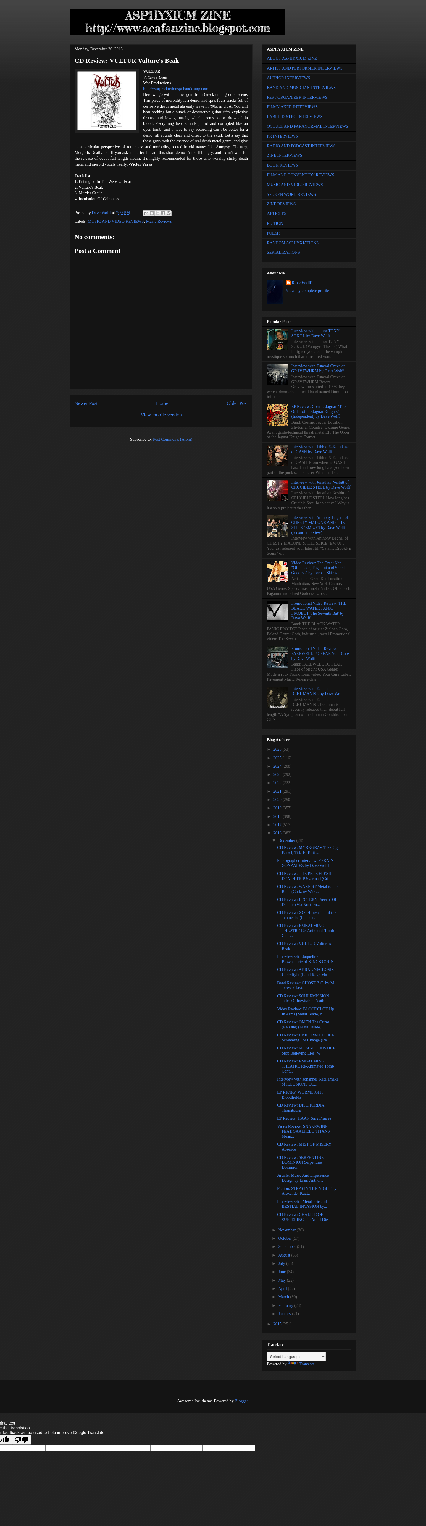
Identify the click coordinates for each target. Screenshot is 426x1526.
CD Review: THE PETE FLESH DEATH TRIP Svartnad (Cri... (304, 876)
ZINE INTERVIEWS (284, 155)
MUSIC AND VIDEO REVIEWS (116, 221)
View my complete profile (307, 290)
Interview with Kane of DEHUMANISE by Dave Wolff (317, 691)
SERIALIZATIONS (283, 252)
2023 (278, 774)
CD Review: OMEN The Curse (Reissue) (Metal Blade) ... (303, 1024)
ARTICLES (276, 213)
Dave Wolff (302, 282)
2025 (278, 758)
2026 (278, 749)
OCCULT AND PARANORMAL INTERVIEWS (307, 126)
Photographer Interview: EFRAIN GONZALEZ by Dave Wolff (305, 863)
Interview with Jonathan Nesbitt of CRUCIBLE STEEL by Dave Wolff (321, 485)
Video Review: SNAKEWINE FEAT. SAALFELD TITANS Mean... (303, 1131)
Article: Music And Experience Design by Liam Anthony (303, 1178)
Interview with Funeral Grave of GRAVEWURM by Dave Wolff (318, 368)
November (287, 1230)
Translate (301, 1364)
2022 (278, 783)
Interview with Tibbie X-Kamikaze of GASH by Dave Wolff (320, 449)
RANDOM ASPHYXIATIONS (293, 243)
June (282, 1272)
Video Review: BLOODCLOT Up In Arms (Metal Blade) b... (305, 1011)
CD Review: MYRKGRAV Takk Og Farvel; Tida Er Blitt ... (307, 850)
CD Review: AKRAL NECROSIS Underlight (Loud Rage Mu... (305, 972)
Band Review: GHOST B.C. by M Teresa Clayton (305, 985)
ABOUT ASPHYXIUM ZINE (292, 58)
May (282, 1280)
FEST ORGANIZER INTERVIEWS (297, 97)
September (287, 1246)
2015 (278, 1324)
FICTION (275, 223)
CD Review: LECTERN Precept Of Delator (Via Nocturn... (306, 902)
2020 (278, 799)
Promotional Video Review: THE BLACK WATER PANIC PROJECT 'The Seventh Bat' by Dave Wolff (318, 610)
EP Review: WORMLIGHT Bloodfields (300, 1094)
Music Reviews (159, 221)
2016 (278, 833)
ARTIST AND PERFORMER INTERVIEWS (305, 68)
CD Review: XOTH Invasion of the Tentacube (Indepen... (306, 915)
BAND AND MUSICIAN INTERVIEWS (301, 87)
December (287, 840)
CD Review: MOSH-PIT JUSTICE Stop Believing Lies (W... (306, 1050)
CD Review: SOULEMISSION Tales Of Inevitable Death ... (303, 998)
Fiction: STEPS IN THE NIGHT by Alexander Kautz (307, 1191)
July (282, 1263)
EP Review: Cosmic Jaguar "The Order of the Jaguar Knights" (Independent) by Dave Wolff (318, 411)
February (286, 1305)
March (284, 1297)
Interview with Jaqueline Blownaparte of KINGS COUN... (307, 959)
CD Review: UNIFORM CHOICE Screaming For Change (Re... (305, 1037)
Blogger (241, 1401)
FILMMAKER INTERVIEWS (292, 107)
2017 (278, 825)
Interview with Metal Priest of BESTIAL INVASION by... (302, 1204)
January (285, 1314)
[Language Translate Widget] (296, 1356)
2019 (278, 808)
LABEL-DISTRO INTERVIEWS (294, 116)
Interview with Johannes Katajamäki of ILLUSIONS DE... (307, 1081)
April (283, 1288)
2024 (278, 766)
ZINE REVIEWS (281, 204)
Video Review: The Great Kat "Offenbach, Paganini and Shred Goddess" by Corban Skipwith (318, 568)
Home (162, 403)
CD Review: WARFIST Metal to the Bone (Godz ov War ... (307, 889)
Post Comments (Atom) (172, 439)
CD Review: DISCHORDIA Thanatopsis (300, 1107)
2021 (278, 791)
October (285, 1238)
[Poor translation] (21, 1440)
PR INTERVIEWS (282, 136)
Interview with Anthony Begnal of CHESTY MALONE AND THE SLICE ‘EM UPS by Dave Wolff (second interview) (319, 524)
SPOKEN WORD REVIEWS (291, 194)
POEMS (274, 233)
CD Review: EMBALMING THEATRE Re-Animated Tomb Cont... (305, 930)
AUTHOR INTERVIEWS (288, 78)
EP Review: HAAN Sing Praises (304, 1118)
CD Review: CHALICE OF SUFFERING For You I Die (302, 1217)
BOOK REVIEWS (282, 165)
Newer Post (86, 403)
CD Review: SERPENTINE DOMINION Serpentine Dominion (300, 1162)
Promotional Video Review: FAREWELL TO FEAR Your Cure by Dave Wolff (320, 653)
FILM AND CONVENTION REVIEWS (300, 175)
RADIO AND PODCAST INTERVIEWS (301, 146)
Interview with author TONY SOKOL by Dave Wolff (315, 333)
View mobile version (161, 415)
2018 (278, 816)
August (284, 1255)
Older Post (237, 403)
